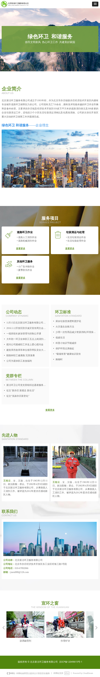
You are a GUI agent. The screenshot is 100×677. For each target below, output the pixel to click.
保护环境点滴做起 (65, 348)
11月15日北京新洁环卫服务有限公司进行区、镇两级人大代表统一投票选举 (27, 322)
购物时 (59, 359)
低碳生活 (60, 337)
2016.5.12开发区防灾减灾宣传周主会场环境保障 (27, 328)
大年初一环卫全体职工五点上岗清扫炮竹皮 (27, 339)
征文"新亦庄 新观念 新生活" (20, 390)
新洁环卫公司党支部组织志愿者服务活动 (27, 385)
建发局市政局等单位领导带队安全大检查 (27, 350)
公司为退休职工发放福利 (19, 361)
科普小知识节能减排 (66, 343)
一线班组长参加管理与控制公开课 (23, 333)
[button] (95, 4)
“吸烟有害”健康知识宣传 (68, 354)
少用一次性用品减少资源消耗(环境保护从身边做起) (76, 332)
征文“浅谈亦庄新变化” (17, 396)
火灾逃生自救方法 (65, 326)
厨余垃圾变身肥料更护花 (68, 321)
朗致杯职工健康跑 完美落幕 (20, 355)
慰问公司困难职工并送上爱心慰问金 (24, 344)
